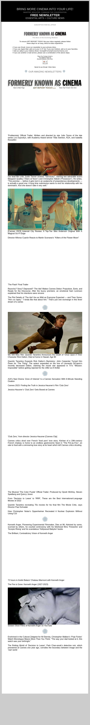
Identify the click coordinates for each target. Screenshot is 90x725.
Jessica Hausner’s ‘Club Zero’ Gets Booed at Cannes (31, 390)
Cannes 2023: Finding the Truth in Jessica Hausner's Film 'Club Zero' (38, 385)
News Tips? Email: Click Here (68, 88)
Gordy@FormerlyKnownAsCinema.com (54, 51)
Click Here (52, 67)
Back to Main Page (18, 88)
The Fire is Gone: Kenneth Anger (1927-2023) (28, 584)
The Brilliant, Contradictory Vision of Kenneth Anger (30, 533)
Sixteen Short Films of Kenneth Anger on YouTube (44, 625)
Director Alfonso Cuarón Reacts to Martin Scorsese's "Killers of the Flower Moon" (43, 238)
